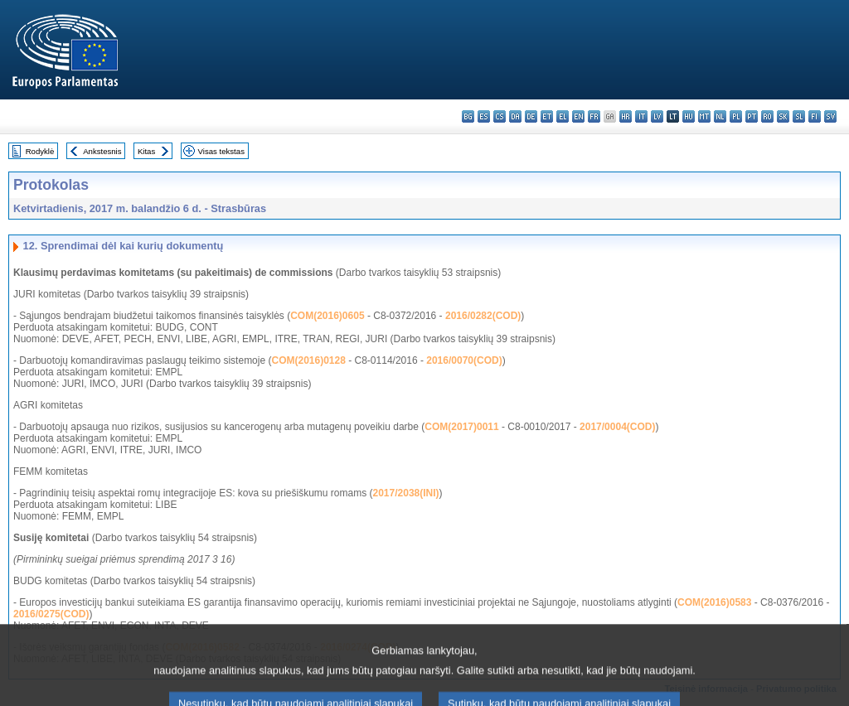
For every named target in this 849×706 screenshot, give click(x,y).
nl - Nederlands (720, 116)
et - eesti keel (547, 116)
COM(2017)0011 (461, 427)
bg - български (468, 116)
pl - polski (736, 116)
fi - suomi (814, 116)
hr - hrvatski (625, 116)
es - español (484, 116)
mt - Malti (704, 116)
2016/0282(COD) (483, 316)
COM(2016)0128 (308, 360)
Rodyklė (40, 151)
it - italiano (641, 116)
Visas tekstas (221, 151)
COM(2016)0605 (327, 316)
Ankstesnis (102, 151)
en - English (578, 116)
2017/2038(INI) (406, 493)
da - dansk (515, 116)
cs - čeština (499, 116)
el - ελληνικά (562, 116)
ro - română (767, 116)
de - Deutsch (531, 116)
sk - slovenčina (783, 116)
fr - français (594, 116)
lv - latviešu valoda (657, 116)
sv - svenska (830, 116)
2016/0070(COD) (464, 360)
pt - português (751, 116)
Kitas (146, 151)
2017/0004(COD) (617, 427)
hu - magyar (688, 116)
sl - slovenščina (799, 116)
